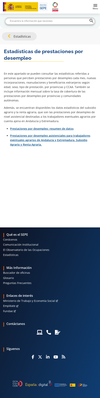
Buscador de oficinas (16, 273)
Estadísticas (10, 255)
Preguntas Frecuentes (17, 283)
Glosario (8, 278)
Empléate (9, 306)
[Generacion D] (50, 383)
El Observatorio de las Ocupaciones (26, 250)
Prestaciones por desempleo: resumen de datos (42, 128)
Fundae (8, 311)
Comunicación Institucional (20, 244)
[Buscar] (50, 20)
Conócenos (10, 239)
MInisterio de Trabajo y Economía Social (29, 301)
